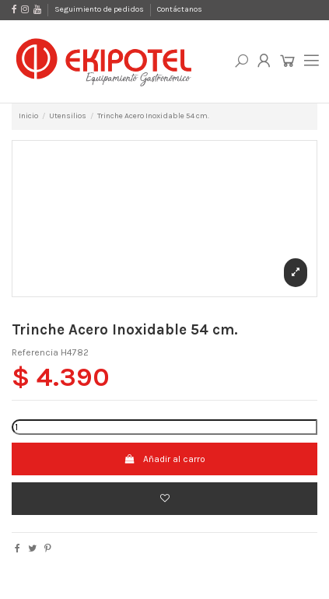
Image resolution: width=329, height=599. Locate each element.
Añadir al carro (164, 459)
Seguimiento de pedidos (99, 9)
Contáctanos (179, 9)
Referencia (35, 352)
